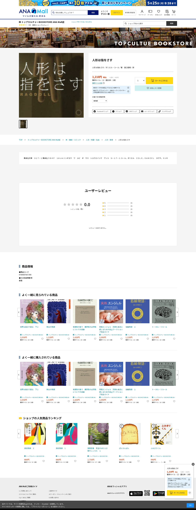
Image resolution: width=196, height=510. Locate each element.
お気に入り (158, 15)
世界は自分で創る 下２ (29, 327)
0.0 (87, 204)
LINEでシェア (133, 111)
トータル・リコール (159, 327)
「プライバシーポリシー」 (41, 506)
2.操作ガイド (53, 491)
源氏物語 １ (61, 448)
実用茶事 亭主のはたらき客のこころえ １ (97, 449)
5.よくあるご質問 (24, 497)
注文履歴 (167, 15)
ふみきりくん (156, 448)
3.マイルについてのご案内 (27, 494)
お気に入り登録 (155, 88)
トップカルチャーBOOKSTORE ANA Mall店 (42, 21)
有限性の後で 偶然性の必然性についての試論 (84, 328)
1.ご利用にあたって (25, 491)
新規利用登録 (130, 12)
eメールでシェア (149, 111)
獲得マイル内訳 (97, 83)
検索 (93, 12)
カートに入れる (179, 493)
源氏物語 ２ (29, 448)
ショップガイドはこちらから (82, 22)
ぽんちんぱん (124, 448)
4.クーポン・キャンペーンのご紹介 (60, 494)
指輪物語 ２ (131, 327)
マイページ (142, 15)
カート (174, 15)
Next (177, 312)
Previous (18, 312)
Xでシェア (119, 111)
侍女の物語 (50, 327)
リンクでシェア (166, 111)
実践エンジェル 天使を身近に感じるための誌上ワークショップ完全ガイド (111, 329)
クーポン (150, 15)
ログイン (117, 12)
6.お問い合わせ (54, 497)
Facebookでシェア (102, 111)
